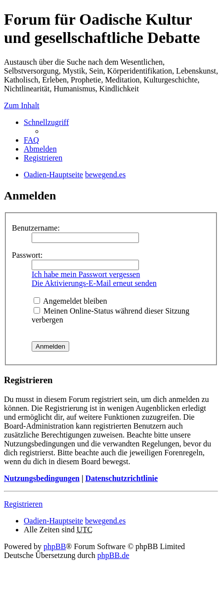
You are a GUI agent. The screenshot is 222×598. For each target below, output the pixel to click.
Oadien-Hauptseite (53, 521)
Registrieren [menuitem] (43, 158)
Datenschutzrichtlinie (121, 478)
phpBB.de (113, 555)
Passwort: (27, 255)
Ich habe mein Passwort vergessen (86, 274)
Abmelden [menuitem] (40, 149)
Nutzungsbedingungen (42, 478)
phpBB (55, 546)
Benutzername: (36, 228)
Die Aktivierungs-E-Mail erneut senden (94, 283)
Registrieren (23, 504)
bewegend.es (105, 521)
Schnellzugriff (46, 122)
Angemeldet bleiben (70, 301)
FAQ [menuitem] (31, 140)
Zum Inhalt (22, 105)
